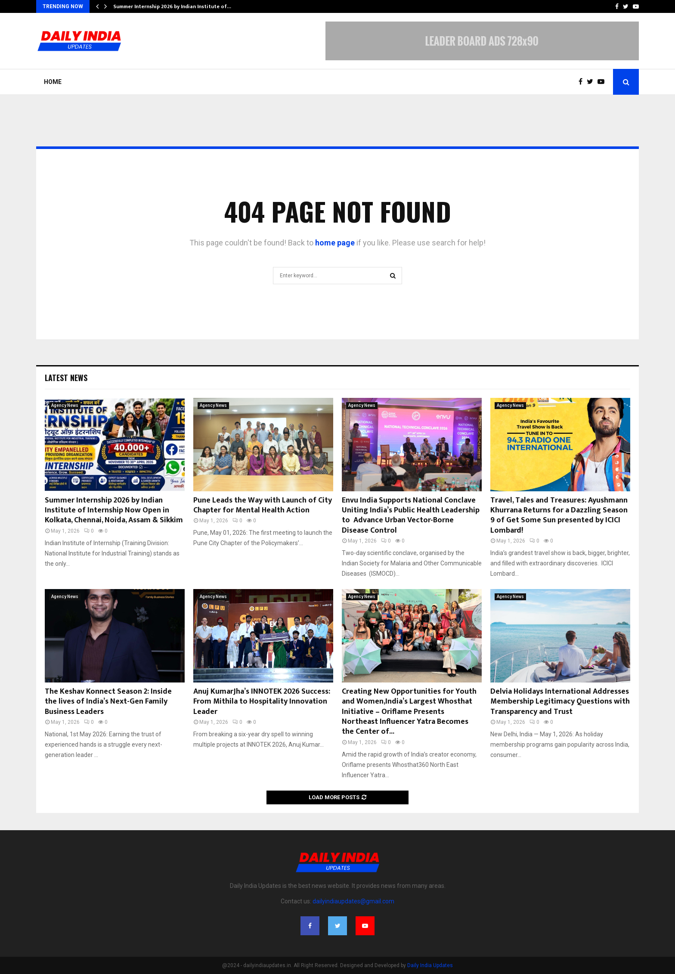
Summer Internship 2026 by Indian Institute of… (172, 6)
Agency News (64, 405)
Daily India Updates (430, 965)
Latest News (66, 377)
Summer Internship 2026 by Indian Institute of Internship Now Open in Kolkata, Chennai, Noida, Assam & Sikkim (114, 510)
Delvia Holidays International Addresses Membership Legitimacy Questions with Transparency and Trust (560, 701)
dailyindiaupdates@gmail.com (353, 901)
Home (53, 81)
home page (335, 242)
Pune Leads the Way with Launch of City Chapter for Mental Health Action (262, 505)
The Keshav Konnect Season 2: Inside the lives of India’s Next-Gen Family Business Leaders (108, 701)
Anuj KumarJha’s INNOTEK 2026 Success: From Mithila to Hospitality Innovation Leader (261, 701)
